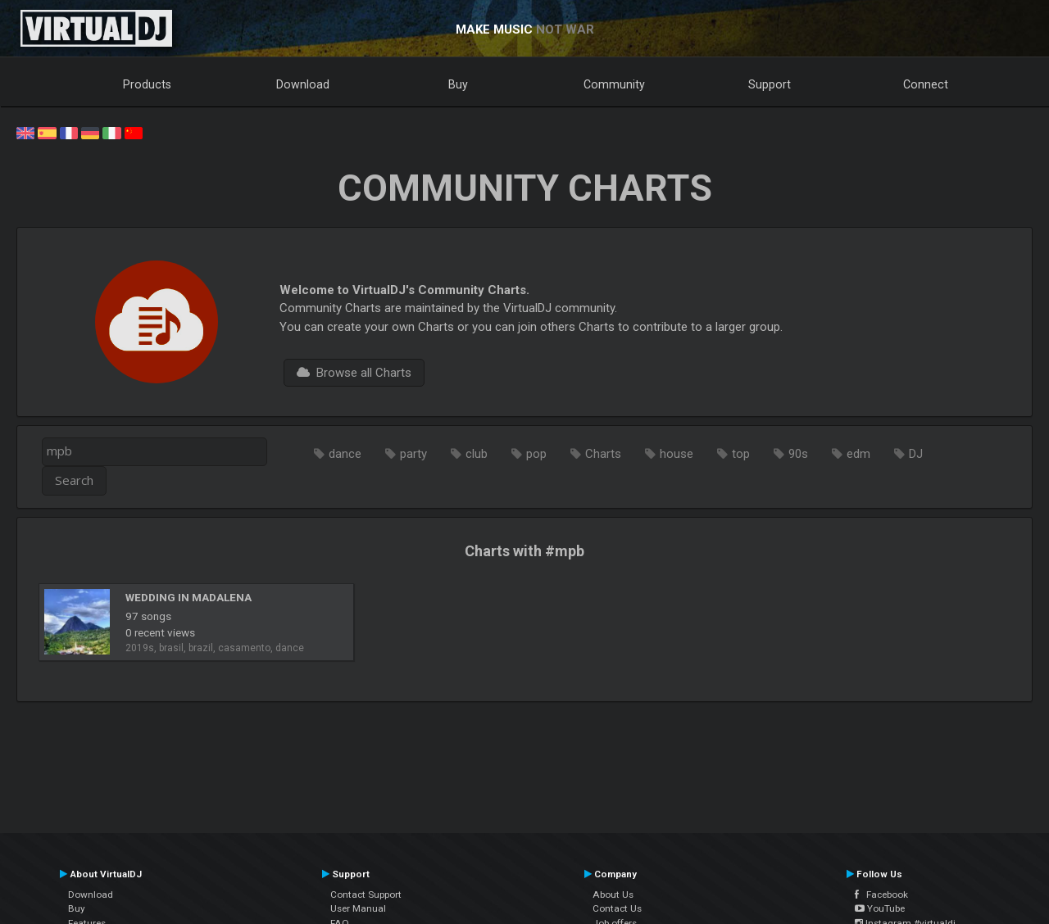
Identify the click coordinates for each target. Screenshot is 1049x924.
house (676, 453)
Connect (925, 84)
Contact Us (617, 908)
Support (769, 84)
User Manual (358, 908)
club (476, 453)
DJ (916, 453)
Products (147, 84)
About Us (613, 894)
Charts (603, 453)
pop (536, 453)
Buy (458, 84)
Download (302, 84)
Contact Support (366, 894)
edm (858, 453)
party (413, 453)
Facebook (881, 894)
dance (345, 453)
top (741, 453)
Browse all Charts (354, 372)
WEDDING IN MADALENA (188, 597)
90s (798, 453)
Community (614, 84)
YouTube (880, 908)
